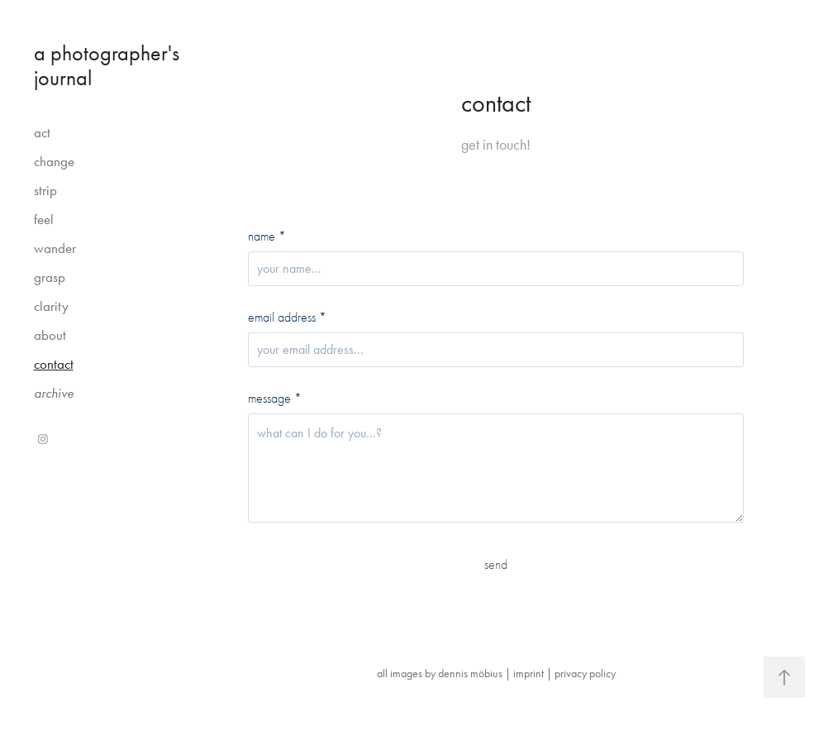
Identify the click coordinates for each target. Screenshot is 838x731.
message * (275, 398)
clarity (51, 306)
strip (45, 190)
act (42, 132)
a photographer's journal (109, 66)
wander (55, 248)
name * (267, 236)
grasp (49, 277)
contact (54, 364)
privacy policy (585, 673)
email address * (287, 317)
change (54, 161)
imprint (528, 673)
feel (44, 219)
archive (54, 393)
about (50, 335)
